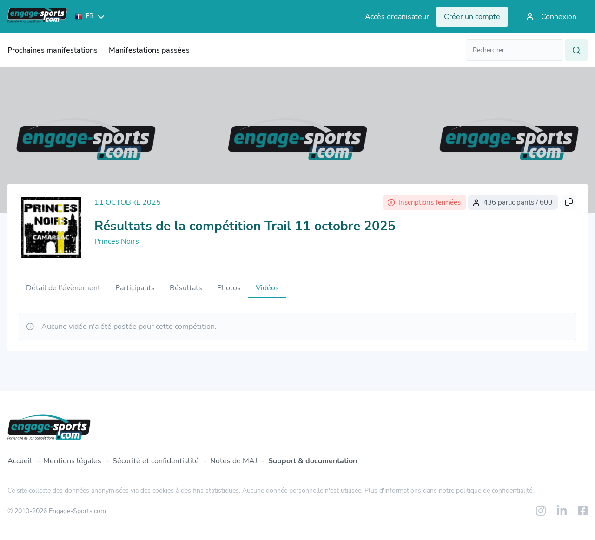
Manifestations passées (149, 50)
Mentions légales (72, 461)
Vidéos (267, 288)
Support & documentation (312, 461)
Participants (135, 288)
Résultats (186, 288)
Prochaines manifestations (52, 50)
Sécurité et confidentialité (155, 461)
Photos (229, 288)
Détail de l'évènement (63, 288)
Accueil (19, 461)
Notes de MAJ (233, 461)
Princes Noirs (116, 241)
